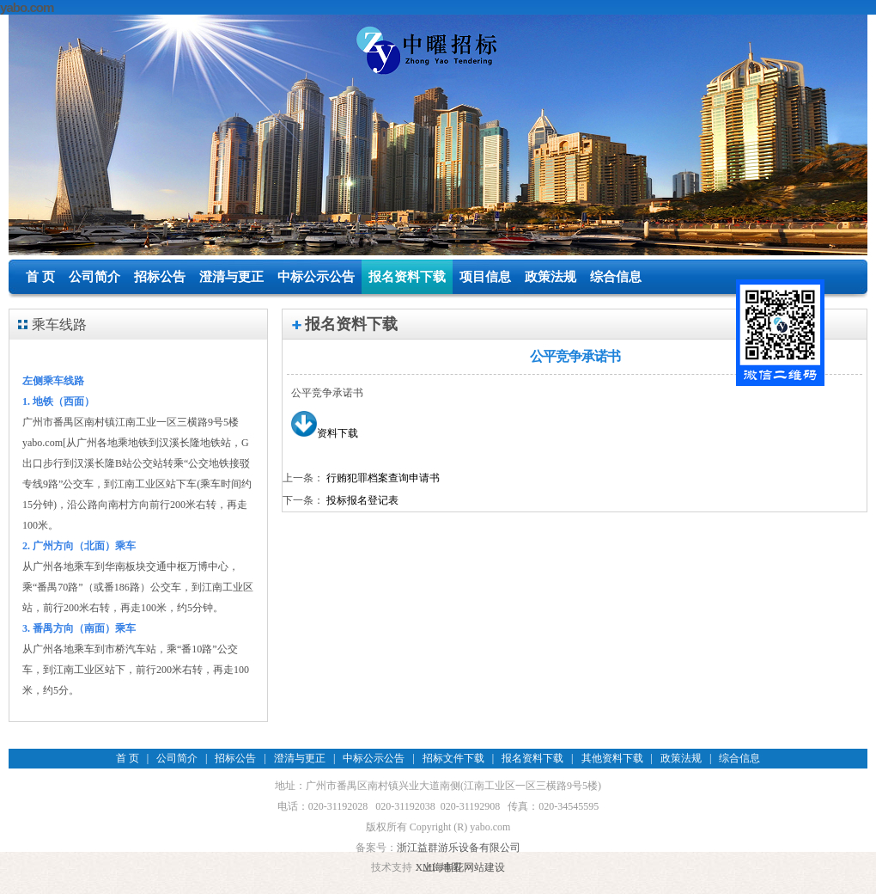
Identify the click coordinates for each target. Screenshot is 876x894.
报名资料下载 (407, 277)
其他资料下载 (612, 758)
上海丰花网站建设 (464, 867)
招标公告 (160, 277)
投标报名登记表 (362, 500)
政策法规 (550, 277)
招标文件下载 (453, 758)
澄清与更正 (231, 277)
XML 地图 (437, 867)
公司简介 (94, 277)
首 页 (40, 277)
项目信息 (485, 277)
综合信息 (616, 277)
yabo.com (27, 7)
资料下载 (324, 433)
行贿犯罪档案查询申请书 (383, 478)
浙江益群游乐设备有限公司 (458, 848)
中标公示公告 (316, 277)
